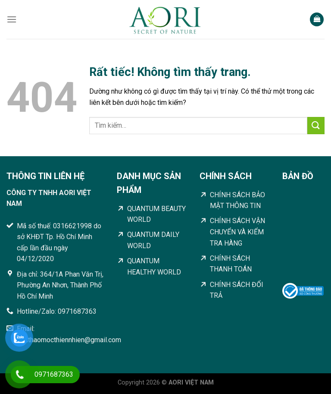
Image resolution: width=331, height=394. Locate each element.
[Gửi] (316, 125)
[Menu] (11, 19)
